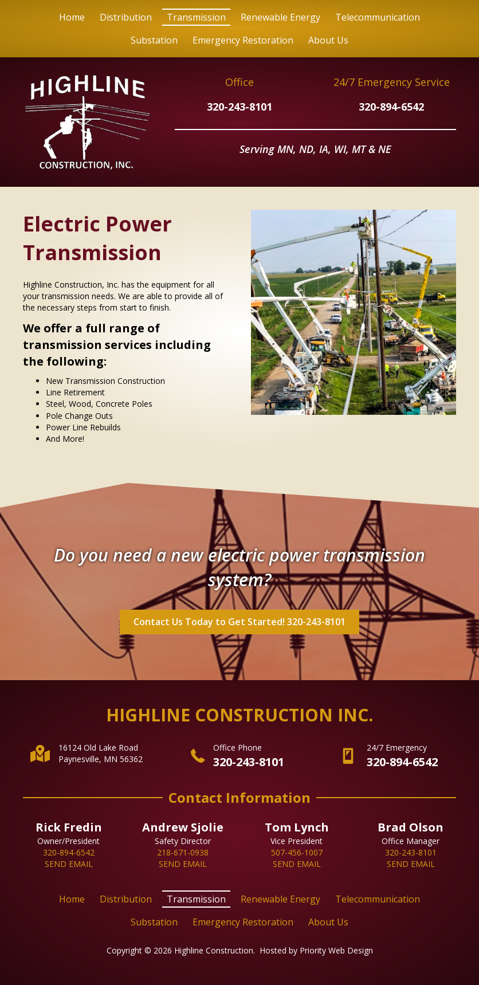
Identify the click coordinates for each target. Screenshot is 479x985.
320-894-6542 (391, 106)
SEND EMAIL (69, 863)
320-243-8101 (239, 106)
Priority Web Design (336, 950)
